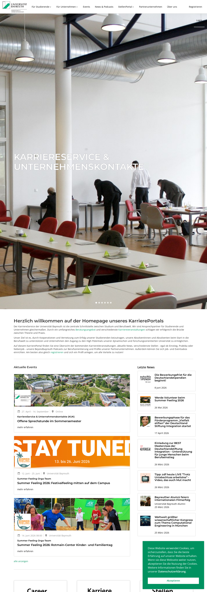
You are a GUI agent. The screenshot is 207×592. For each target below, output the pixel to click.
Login (199, 20)
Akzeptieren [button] (173, 580)
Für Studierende (42, 6)
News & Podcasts (104, 6)
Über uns (172, 6)
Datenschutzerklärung (172, 571)
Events (86, 6)
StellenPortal (126, 6)
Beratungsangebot (86, 329)
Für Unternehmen (67, 6)
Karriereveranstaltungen (131, 329)
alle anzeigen (21, 561)
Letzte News (146, 367)
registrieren (57, 352)
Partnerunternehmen (150, 6)
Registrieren (195, 6)
